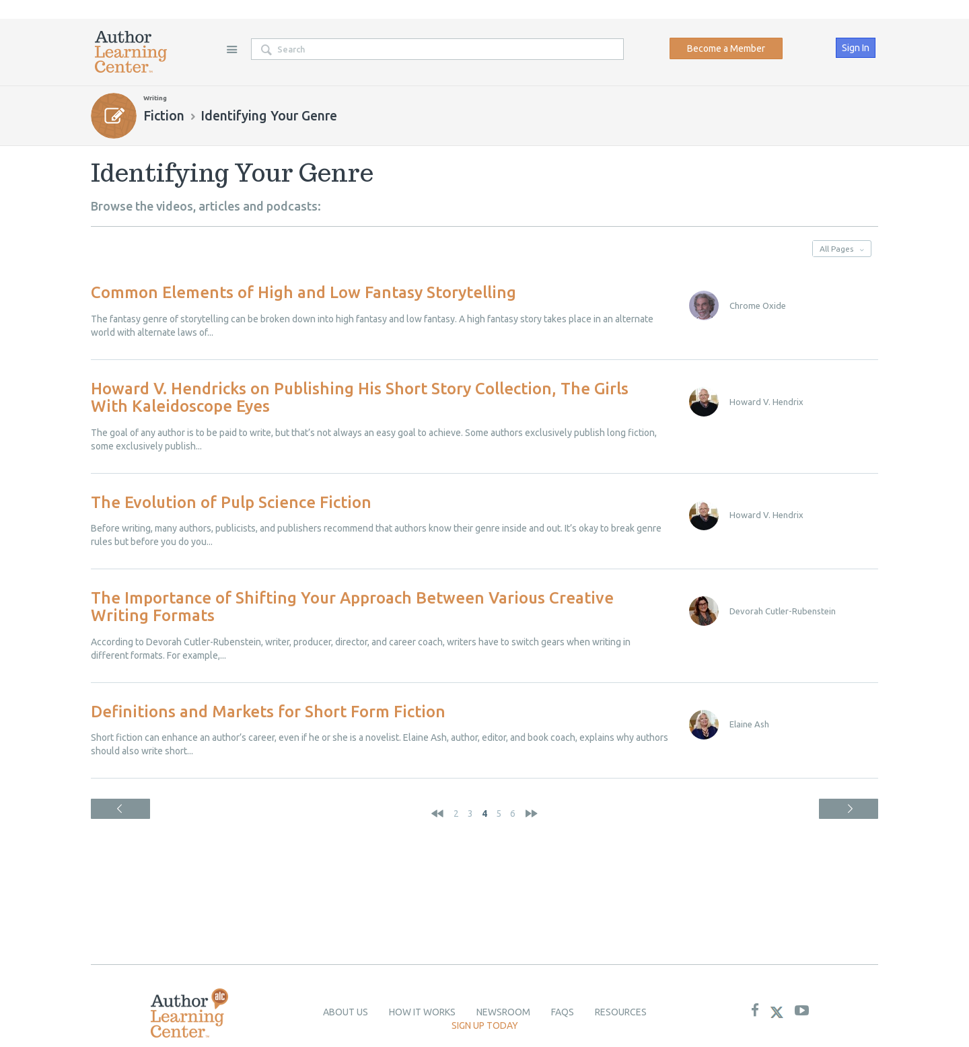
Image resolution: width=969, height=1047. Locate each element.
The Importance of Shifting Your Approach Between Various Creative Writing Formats (352, 606)
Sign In (855, 47)
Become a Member (726, 48)
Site (231, 49)
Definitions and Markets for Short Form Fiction (268, 711)
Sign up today (485, 1025)
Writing (155, 98)
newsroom (503, 1012)
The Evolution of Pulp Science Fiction (231, 502)
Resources (621, 1012)
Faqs (562, 1012)
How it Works (422, 1012)
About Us (345, 1012)
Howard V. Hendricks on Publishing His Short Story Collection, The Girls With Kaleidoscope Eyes (360, 397)
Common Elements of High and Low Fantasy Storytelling (303, 292)
